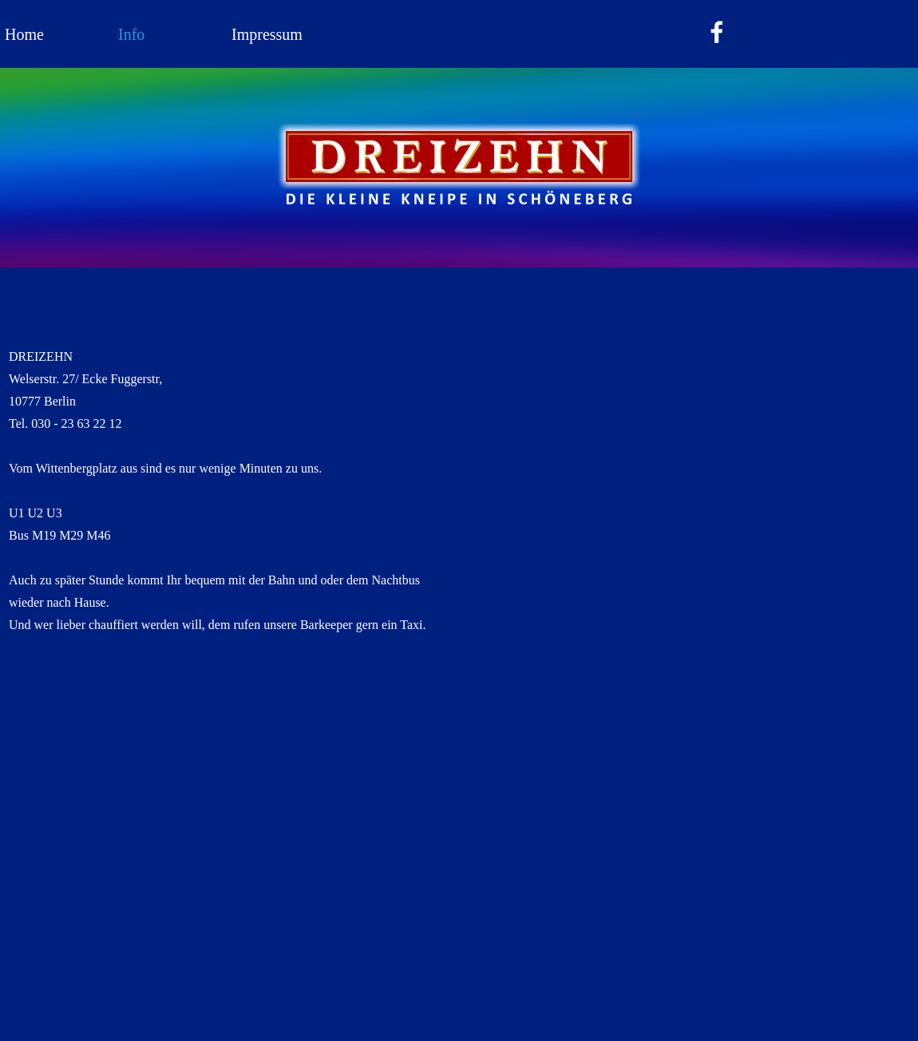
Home (24, 34)
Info (131, 34)
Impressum (267, 34)
